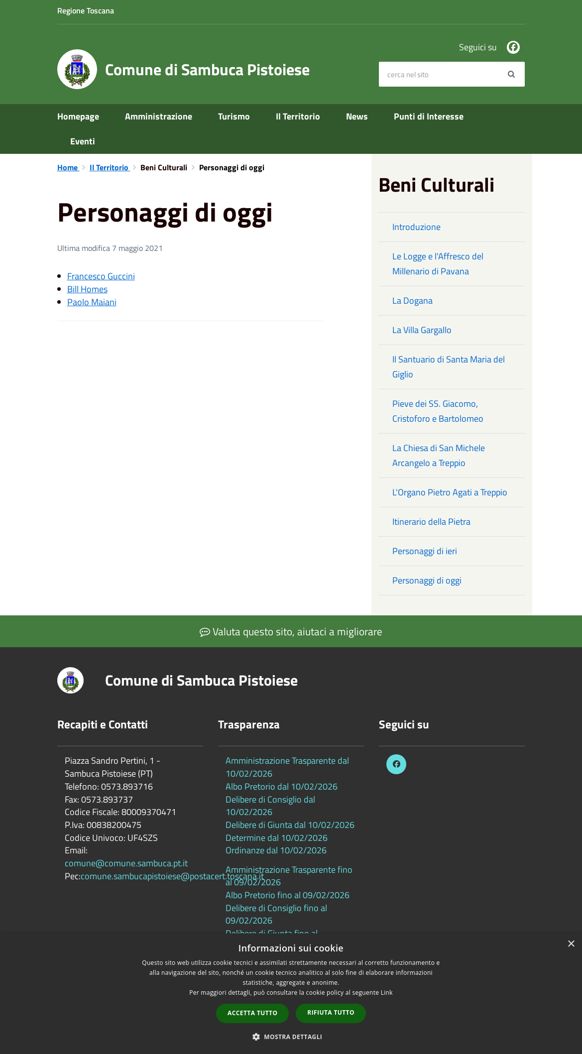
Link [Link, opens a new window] (387, 992)
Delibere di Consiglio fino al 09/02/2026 (276, 914)
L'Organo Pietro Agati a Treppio (449, 492)
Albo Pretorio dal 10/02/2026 (282, 786)
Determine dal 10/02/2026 (277, 837)
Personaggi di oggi (427, 580)
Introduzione (416, 227)
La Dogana (412, 300)
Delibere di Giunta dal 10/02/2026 (290, 824)
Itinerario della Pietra (431, 521)
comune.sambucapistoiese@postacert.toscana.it (172, 876)
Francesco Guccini (101, 276)
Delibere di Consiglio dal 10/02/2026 (270, 806)
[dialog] (291, 994)
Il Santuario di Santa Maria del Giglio (448, 366)
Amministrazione (158, 116)
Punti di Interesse (429, 116)
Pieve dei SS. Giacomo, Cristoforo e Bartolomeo (437, 411)
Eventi (82, 141)
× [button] (571, 944)
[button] (291, 1036)
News (357, 116)
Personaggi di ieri (424, 551)
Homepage (78, 116)
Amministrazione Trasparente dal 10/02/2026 (287, 767)
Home (68, 167)
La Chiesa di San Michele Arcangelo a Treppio (438, 455)
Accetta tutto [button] (252, 1013)
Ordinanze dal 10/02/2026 (276, 850)
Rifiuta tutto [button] (330, 1012)
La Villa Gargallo (422, 330)
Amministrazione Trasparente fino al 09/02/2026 (289, 876)
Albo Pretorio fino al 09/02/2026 (287, 895)
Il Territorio (298, 116)
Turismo (234, 116)
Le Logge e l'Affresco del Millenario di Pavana (437, 263)
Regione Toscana (85, 10)
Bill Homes (87, 289)
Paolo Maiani (91, 302)
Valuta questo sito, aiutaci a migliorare (291, 631)
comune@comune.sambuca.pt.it (126, 863)
